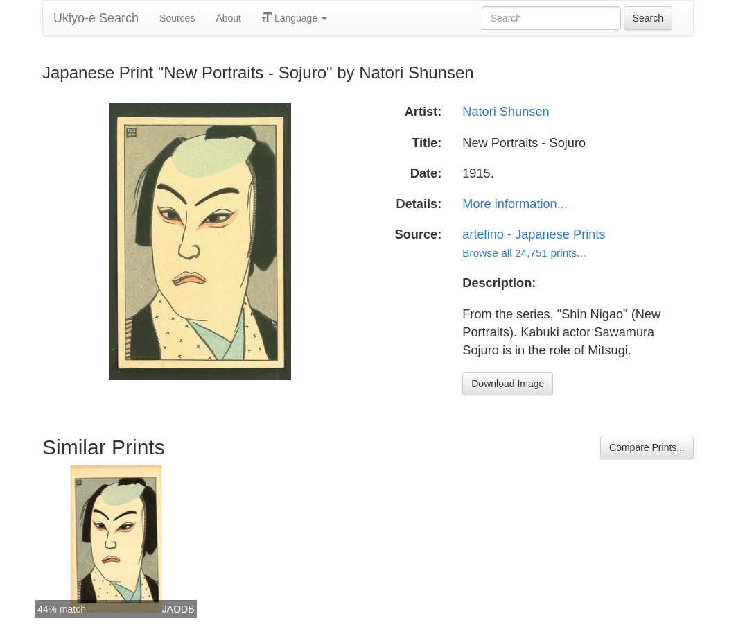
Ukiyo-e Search (96, 18)
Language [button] (294, 18)
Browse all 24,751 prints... (524, 253)
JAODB (178, 609)
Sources (177, 18)
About (228, 18)
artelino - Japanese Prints (533, 234)
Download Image (507, 383)
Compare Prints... (647, 447)
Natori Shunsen (505, 112)
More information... (515, 204)
